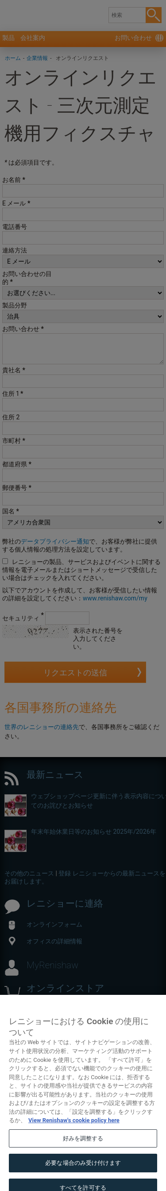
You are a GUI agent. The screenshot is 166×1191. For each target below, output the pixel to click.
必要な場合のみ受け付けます (83, 1170)
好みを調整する (83, 1146)
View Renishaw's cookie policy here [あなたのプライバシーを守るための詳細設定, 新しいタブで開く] (74, 1127)
